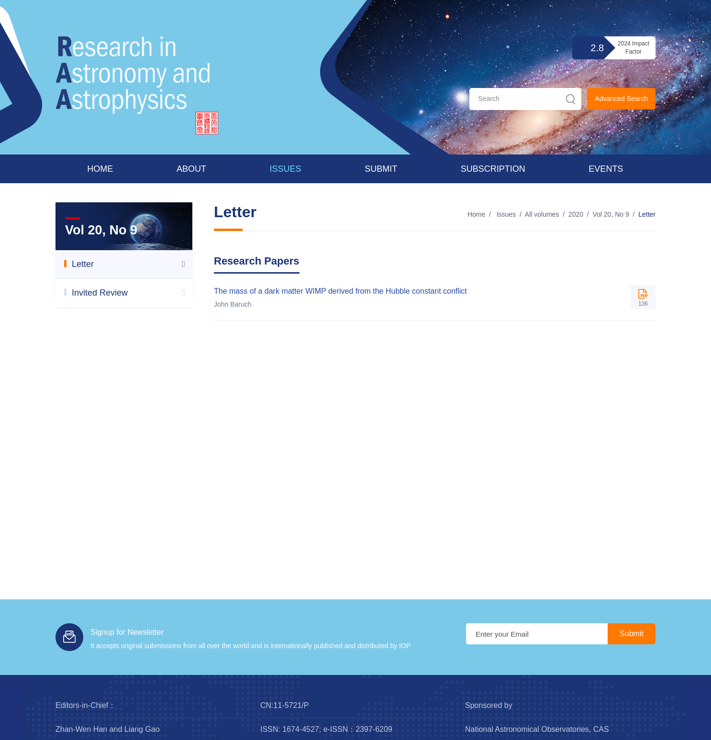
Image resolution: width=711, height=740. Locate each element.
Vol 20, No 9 (610, 214)
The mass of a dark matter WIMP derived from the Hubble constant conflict (340, 291)
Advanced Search (621, 98)
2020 (575, 214)
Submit (381, 169)
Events (606, 169)
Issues (285, 169)
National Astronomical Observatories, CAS (537, 729)
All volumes (542, 214)
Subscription (493, 169)
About (191, 169)
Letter (646, 214)
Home (100, 169)
